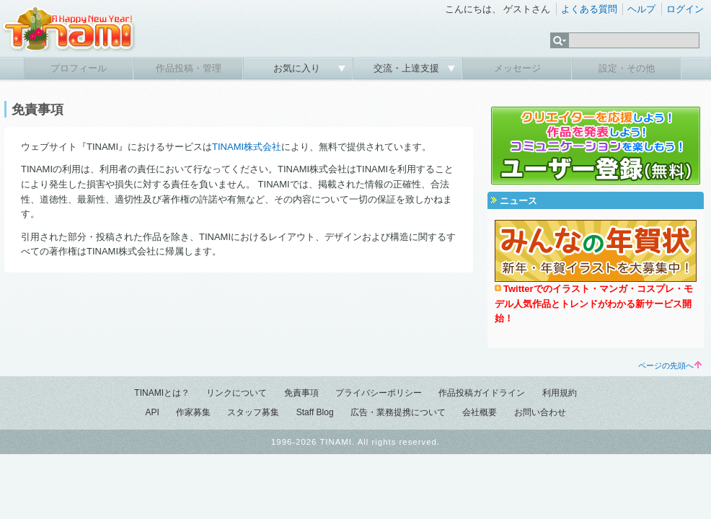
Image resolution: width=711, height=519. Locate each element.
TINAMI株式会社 (246, 146)
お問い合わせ (540, 412)
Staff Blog (315, 412)
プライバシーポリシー (378, 393)
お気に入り (298, 68)
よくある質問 (589, 9)
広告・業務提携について (398, 412)
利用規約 (559, 393)
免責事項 (301, 393)
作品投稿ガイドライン (481, 393)
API (152, 412)
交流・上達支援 (408, 68)
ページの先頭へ (670, 365)
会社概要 (479, 412)
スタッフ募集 (253, 412)
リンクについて (236, 393)
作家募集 (193, 412)
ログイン (685, 9)
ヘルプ (641, 9)
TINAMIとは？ (162, 393)
